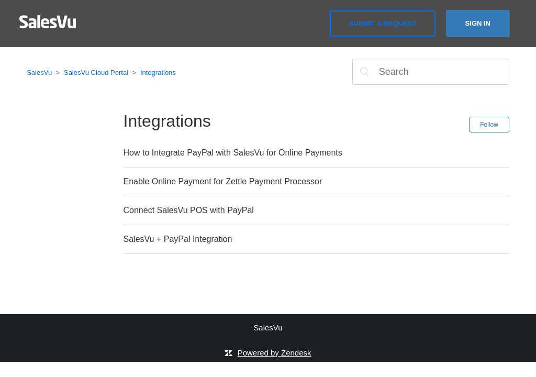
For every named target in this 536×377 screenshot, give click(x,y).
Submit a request (382, 23)
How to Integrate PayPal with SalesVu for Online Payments (233, 152)
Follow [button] (489, 124)
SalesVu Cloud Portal (96, 72)
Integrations (158, 72)
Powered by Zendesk (274, 352)
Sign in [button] (477, 23)
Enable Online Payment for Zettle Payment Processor (223, 181)
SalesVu (39, 72)
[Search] (430, 72)
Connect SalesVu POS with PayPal (189, 210)
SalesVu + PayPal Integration (178, 239)
